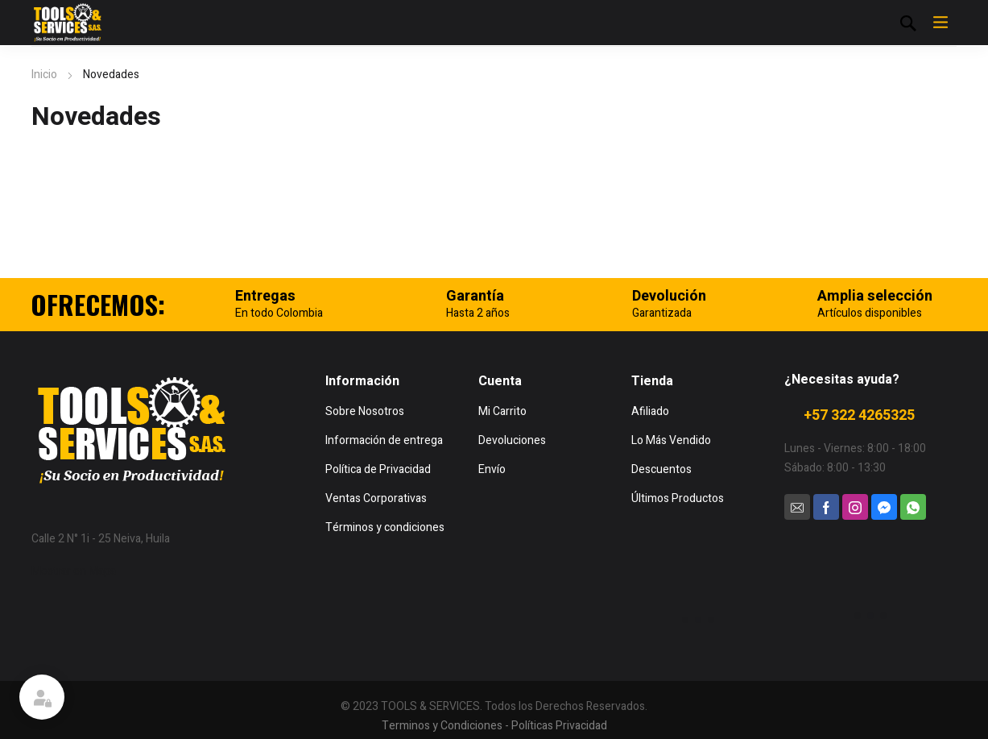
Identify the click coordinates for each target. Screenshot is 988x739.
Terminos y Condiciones (442, 725)
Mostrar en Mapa (73, 571)
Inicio (44, 74)
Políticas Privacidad (559, 725)
